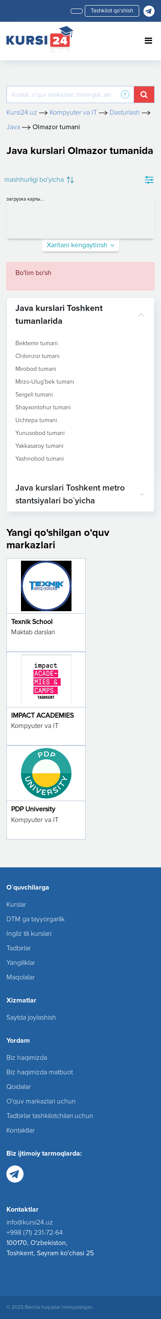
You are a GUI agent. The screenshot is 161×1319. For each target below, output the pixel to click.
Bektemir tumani (36, 343)
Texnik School (32, 622)
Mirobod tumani (35, 369)
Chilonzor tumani (37, 356)
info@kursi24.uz (29, 1222)
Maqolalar (20, 977)
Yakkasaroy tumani (39, 446)
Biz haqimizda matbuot (39, 1072)
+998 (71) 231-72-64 (34, 1232)
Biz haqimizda (26, 1057)
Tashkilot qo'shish (112, 10)
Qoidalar (18, 1086)
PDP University (33, 809)
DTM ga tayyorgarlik (35, 919)
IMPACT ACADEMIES (42, 715)
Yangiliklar (20, 962)
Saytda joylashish (31, 1017)
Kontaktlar (20, 1130)
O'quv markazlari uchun (41, 1101)
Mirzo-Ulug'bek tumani (44, 382)
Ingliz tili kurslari (28, 933)
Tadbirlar (18, 948)
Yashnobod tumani (39, 459)
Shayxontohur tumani (43, 408)
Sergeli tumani (34, 395)
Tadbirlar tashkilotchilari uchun (49, 1116)
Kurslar (16, 904)
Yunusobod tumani (40, 433)
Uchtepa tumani (36, 420)
